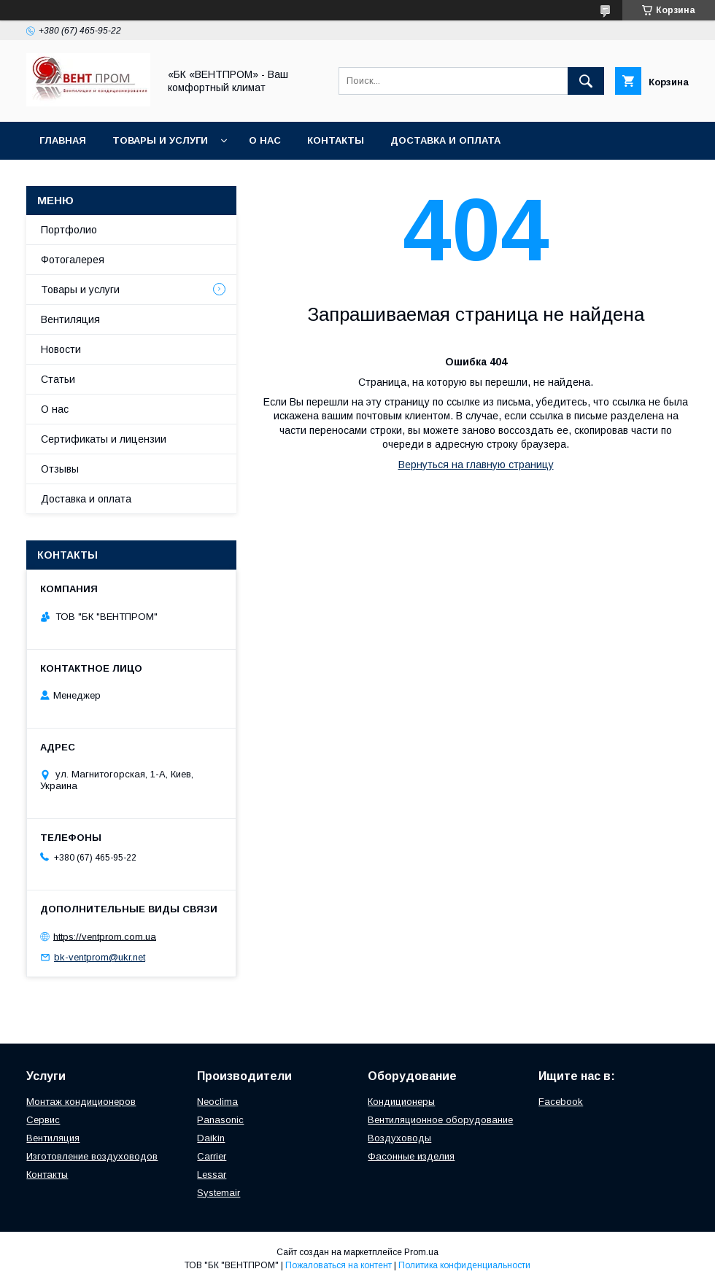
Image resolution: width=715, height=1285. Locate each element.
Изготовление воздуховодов (92, 1156)
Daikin (211, 1138)
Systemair (218, 1192)
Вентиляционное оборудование (440, 1119)
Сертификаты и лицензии (103, 439)
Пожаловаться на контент (338, 1265)
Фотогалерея (72, 259)
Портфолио (69, 230)
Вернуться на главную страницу (476, 464)
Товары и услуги (160, 140)
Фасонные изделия (411, 1156)
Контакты (335, 140)
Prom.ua (421, 1252)
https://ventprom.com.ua (104, 936)
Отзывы (60, 469)
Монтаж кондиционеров (81, 1101)
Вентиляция (70, 319)
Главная (62, 140)
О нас (265, 140)
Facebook (560, 1101)
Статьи (58, 379)
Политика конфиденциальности (464, 1265)
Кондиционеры (401, 1101)
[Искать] (586, 81)
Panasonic (220, 1119)
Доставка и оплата (445, 140)
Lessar (211, 1174)
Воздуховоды (399, 1138)
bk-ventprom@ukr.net (99, 957)
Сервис (43, 1119)
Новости (61, 349)
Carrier (211, 1156)
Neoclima (217, 1101)
